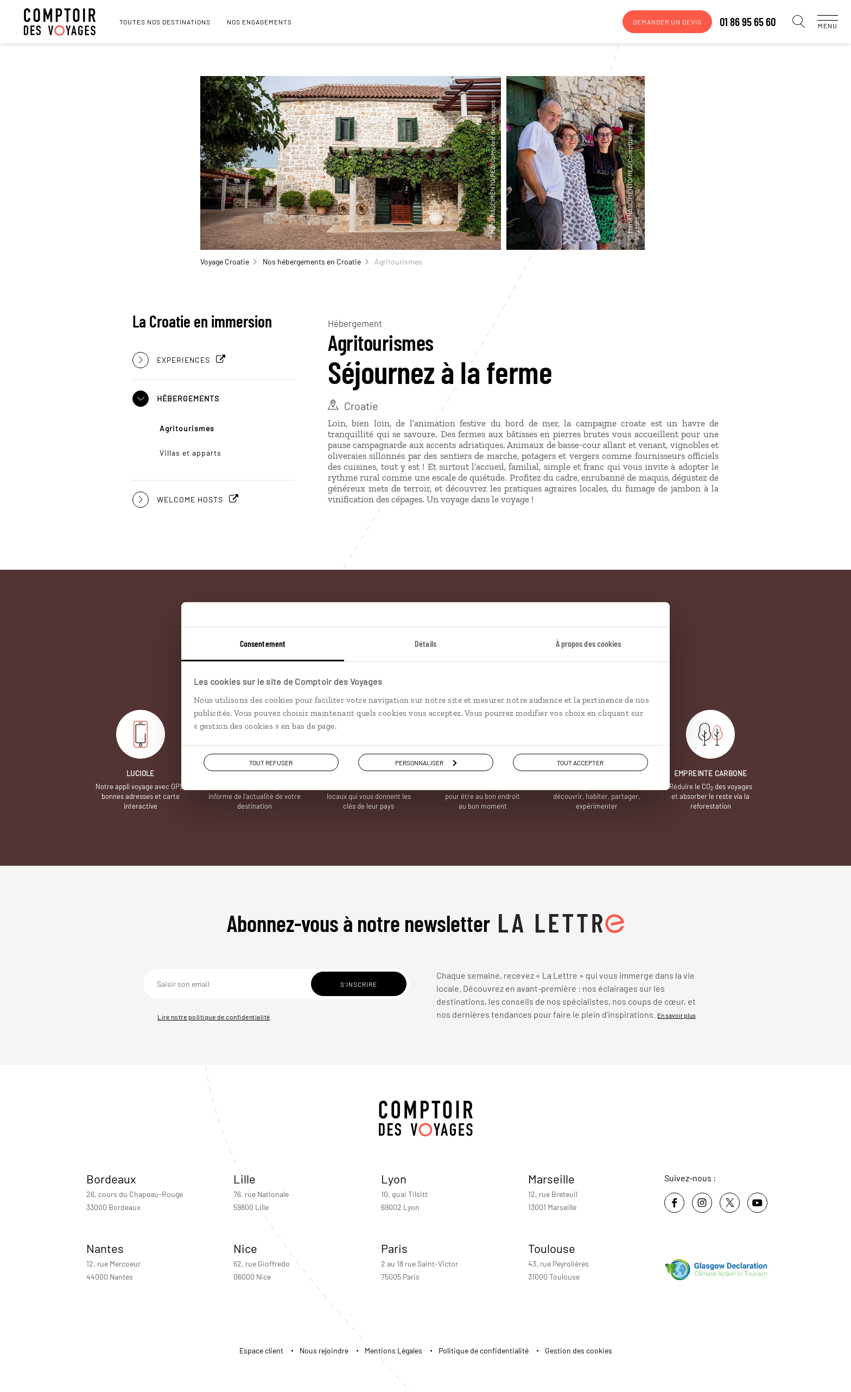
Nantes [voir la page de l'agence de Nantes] (105, 1248)
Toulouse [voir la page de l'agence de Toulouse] (551, 1248)
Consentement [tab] (262, 643)
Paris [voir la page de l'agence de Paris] (394, 1248)
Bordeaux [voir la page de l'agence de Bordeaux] (111, 1178)
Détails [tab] (425, 643)
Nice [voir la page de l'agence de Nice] (245, 1248)
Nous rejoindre (324, 1350)
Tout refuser (271, 762)
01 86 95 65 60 (737, 21)
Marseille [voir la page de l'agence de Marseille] (551, 1178)
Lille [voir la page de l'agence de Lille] (244, 1178)
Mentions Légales (393, 1350)
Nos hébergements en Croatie (316, 261)
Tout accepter (580, 762)
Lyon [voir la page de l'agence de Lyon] (394, 1178)
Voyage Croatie (228, 261)
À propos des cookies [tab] (588, 643)
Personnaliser (425, 762)
